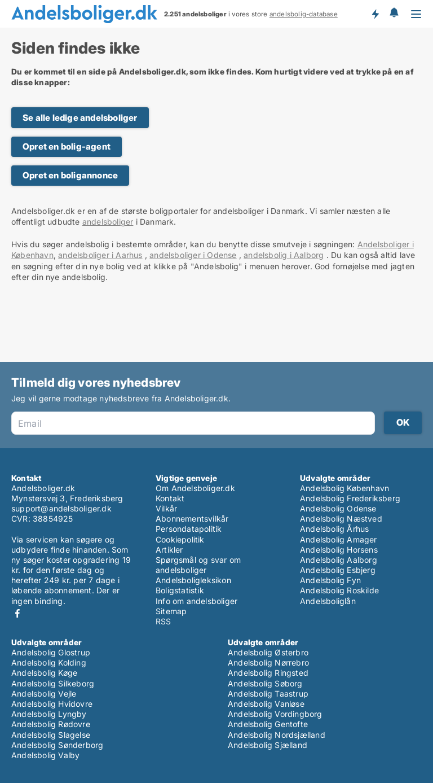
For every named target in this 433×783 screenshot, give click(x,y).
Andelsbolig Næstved (341, 518)
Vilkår (166, 508)
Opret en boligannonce (70, 175)
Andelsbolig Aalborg (338, 560)
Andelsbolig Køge (44, 672)
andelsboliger (108, 221)
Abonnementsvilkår (192, 518)
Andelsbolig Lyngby (49, 714)
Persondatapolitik (189, 528)
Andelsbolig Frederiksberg (350, 498)
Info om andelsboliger (196, 601)
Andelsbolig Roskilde (339, 590)
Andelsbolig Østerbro (268, 652)
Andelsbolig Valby (45, 755)
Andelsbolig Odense (338, 508)
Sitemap (171, 611)
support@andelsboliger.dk (61, 508)
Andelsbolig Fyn (330, 580)
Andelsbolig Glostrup (50, 652)
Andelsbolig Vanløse (266, 703)
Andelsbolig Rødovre (50, 724)
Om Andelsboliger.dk (195, 488)
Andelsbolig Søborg (265, 683)
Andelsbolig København (344, 488)
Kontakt (170, 498)
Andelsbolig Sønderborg (57, 745)
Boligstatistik (180, 590)
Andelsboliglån (328, 601)
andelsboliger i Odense (192, 255)
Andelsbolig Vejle (43, 693)
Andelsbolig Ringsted (268, 672)
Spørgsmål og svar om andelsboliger (198, 565)
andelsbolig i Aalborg (284, 255)
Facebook (17, 613)
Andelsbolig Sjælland (267, 745)
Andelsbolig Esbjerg (337, 570)
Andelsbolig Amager (338, 539)
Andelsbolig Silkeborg (52, 683)
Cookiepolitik (180, 539)
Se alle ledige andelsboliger (80, 117)
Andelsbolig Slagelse (50, 735)
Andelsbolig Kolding (48, 662)
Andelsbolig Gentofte (268, 724)
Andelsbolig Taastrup (268, 693)
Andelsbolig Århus (334, 528)
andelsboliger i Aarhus (100, 255)
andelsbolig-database (303, 14)
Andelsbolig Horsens (339, 549)
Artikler (169, 549)
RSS (163, 621)
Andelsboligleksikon (193, 580)
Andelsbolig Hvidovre (51, 703)
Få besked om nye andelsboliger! (375, 13)
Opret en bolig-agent (67, 146)
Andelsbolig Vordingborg (275, 714)
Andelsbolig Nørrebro (268, 662)
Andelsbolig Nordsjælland (276, 735)
